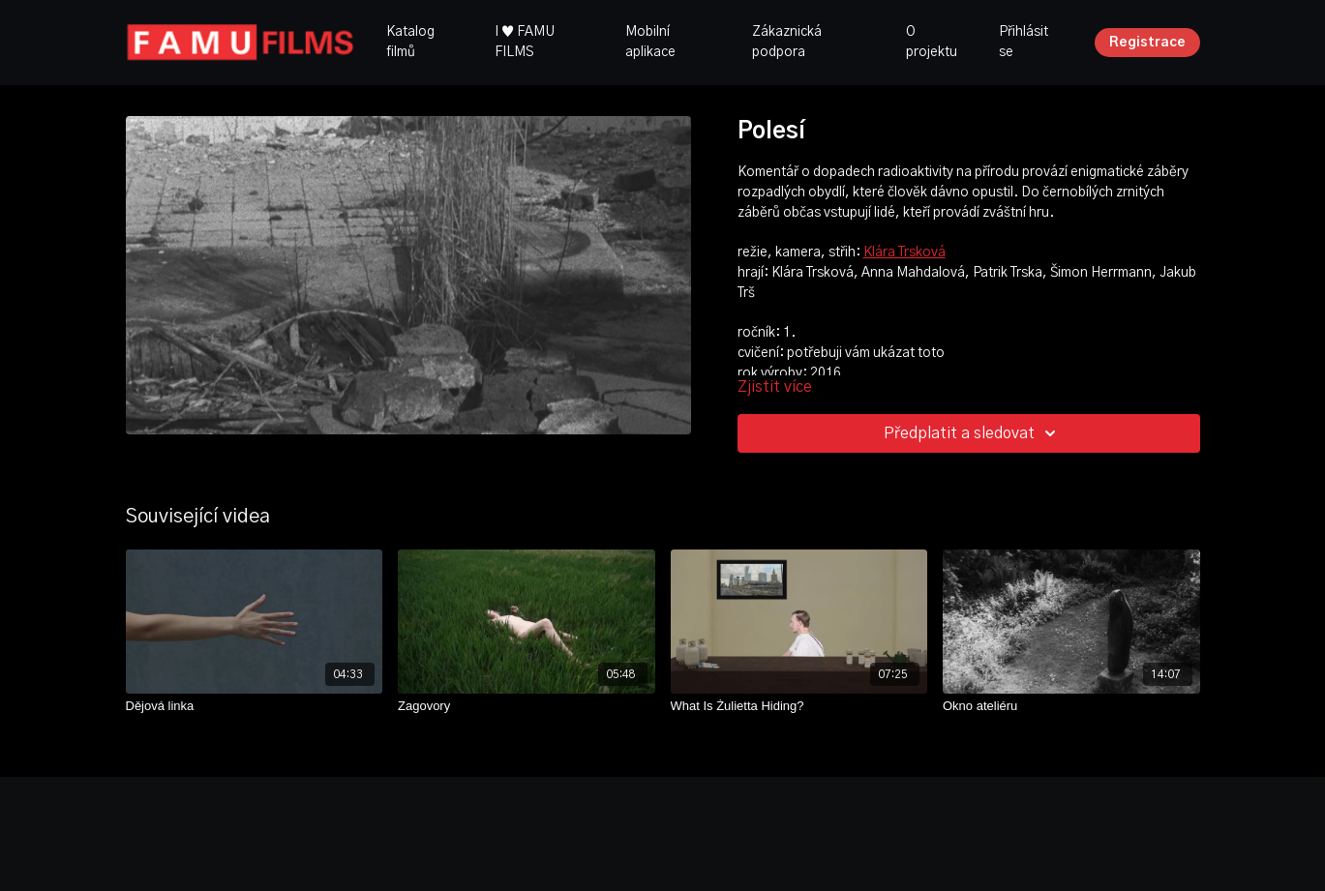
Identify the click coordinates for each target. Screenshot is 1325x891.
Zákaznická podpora (787, 42)
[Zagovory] (526, 706)
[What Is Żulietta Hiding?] (799, 706)
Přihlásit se (1023, 42)
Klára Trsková (904, 252)
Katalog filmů (410, 42)
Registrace (1147, 42)
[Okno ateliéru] (1071, 706)
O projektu (931, 42)
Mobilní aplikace (650, 42)
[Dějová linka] (254, 706)
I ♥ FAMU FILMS (525, 42)
